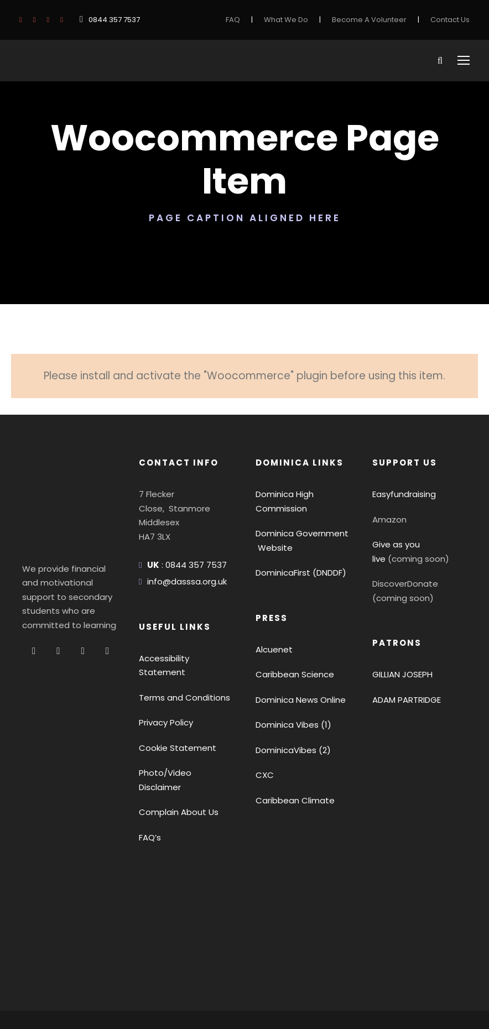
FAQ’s (150, 766)
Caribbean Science (291, 631)
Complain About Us (174, 740)
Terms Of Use (112, 976)
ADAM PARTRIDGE (409, 656)
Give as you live (401, 501)
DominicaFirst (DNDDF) (299, 529)
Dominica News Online (299, 656)
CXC (264, 732)
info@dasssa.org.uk (184, 538)
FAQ (249, 19)
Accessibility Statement (181, 615)
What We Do (300, 19)
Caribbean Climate (290, 757)
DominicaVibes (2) (289, 707)
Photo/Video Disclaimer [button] (182, 715)
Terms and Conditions (179, 640)
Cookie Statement (172, 690)
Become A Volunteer (377, 19)
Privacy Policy (164, 665)
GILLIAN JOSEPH (406, 631)
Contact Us (452, 19)
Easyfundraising (401, 451)
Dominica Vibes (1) (290, 681)
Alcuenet (272, 606)
